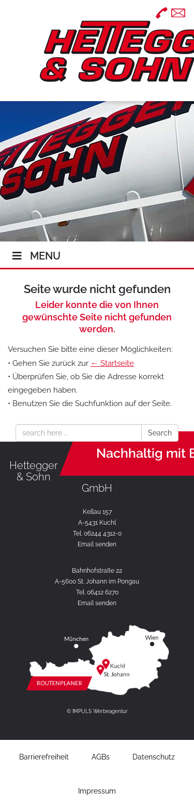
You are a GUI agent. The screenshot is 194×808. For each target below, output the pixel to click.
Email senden (97, 544)
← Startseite (112, 363)
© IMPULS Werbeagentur (97, 711)
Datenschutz (153, 757)
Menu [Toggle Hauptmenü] (35, 256)
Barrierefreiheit (44, 757)
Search (160, 433)
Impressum (97, 791)
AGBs (101, 757)
